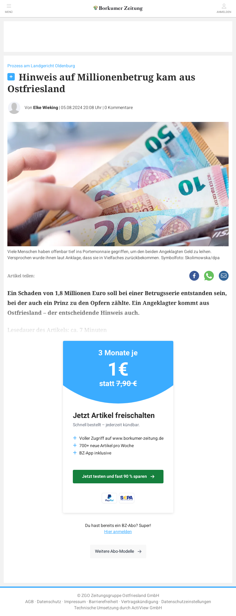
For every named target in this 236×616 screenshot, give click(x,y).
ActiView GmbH (147, 608)
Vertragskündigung (139, 601)
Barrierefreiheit (103, 601)
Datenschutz (49, 601)
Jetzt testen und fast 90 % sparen (118, 476)
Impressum (75, 601)
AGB (29, 601)
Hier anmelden (118, 531)
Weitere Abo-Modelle (118, 551)
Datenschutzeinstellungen (186, 601)
